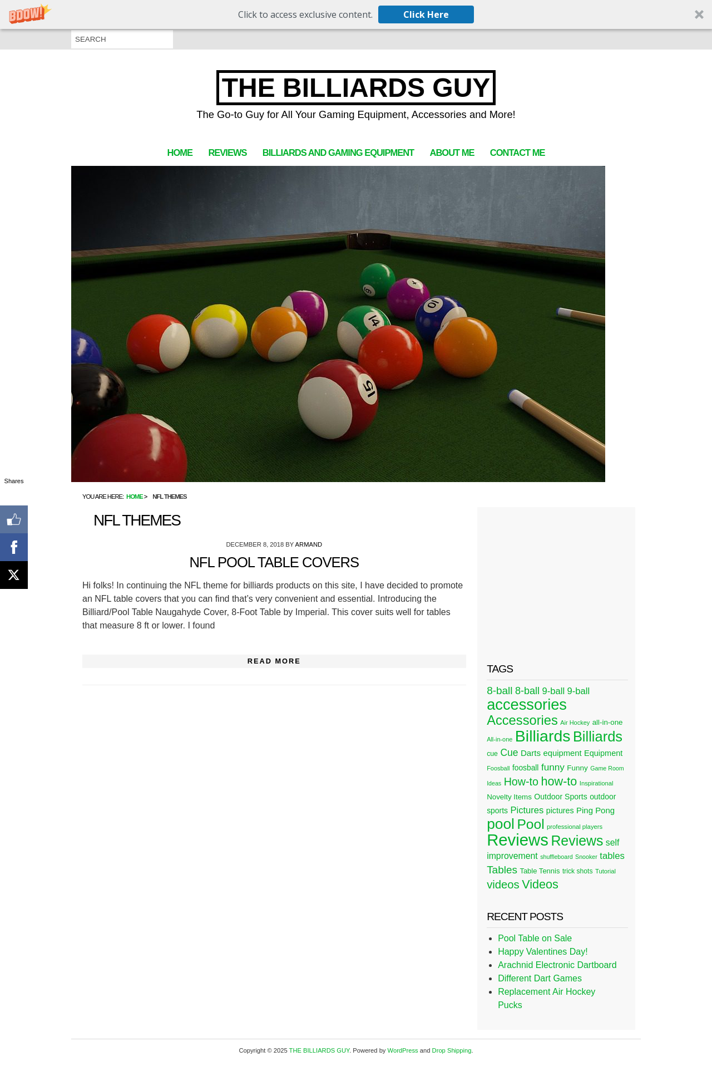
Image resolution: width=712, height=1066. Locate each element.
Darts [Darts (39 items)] (531, 753)
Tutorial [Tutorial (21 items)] (605, 871)
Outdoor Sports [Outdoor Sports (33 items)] (560, 796)
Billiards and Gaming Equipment (338, 153)
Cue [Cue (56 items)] (509, 752)
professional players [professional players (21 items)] (574, 826)
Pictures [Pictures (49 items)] (526, 810)
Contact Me (517, 153)
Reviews (227, 153)
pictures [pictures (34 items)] (560, 810)
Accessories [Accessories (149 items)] (522, 720)
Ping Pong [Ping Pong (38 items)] (595, 810)
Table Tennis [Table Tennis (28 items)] (540, 871)
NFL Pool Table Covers (274, 562)
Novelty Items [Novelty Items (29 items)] (509, 797)
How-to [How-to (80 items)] (521, 781)
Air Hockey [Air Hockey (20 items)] (575, 722)
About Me (452, 153)
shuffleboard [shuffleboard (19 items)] (556, 856)
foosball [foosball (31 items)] (525, 768)
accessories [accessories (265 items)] (527, 704)
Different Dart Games (540, 978)
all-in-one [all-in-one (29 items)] (607, 722)
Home (179, 153)
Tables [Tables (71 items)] (502, 870)
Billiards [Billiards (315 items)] (543, 736)
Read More (274, 661)
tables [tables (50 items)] (612, 856)
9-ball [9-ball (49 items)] (553, 691)
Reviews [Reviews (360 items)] (517, 840)
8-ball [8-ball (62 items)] (527, 690)
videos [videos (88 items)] (503, 884)
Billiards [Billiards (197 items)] (597, 736)
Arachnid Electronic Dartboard (557, 965)
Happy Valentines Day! (543, 951)
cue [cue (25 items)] (492, 754)
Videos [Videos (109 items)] (540, 884)
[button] (356, 14)
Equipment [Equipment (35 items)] (603, 753)
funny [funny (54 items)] (553, 767)
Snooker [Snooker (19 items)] (586, 856)
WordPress (403, 1050)
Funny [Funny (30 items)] (577, 768)
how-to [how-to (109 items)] (559, 781)
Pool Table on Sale (535, 938)
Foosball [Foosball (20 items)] (498, 768)
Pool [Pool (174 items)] (530, 824)
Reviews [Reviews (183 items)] (577, 840)
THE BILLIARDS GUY (356, 87)
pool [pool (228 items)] (501, 824)
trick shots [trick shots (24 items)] (577, 871)
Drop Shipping (452, 1050)
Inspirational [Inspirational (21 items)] (597, 783)
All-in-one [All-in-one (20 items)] (499, 739)
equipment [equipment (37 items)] (562, 753)
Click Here (426, 14)
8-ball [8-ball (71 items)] (499, 690)
